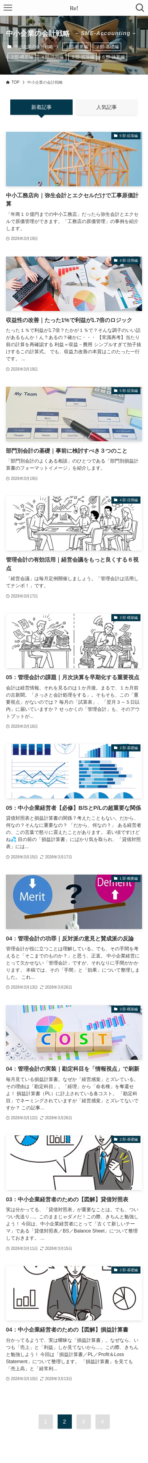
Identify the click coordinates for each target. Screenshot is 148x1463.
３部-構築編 (22, 56)
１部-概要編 (76, 46)
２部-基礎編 (107, 46)
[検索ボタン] (140, 8)
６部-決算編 (113, 56)
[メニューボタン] (8, 8)
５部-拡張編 (82, 56)
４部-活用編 (52, 56)
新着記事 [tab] (41, 107)
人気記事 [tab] (106, 107)
